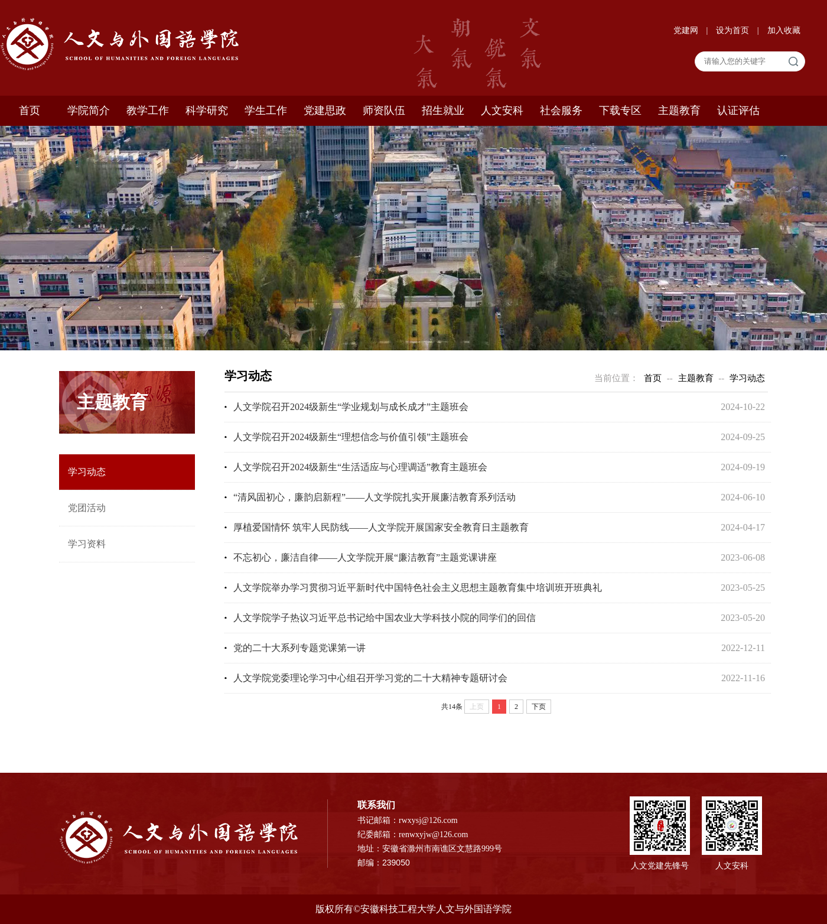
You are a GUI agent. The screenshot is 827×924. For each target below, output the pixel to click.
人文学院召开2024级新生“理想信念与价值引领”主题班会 (350, 437)
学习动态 (87, 472)
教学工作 (147, 110)
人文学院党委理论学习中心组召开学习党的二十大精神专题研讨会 (370, 678)
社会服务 (561, 110)
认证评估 (738, 110)
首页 (29, 110)
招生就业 (443, 110)
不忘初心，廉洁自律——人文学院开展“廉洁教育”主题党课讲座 (365, 557)
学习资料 (87, 544)
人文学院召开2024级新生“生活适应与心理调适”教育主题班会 (360, 467)
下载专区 (620, 110)
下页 (539, 706)
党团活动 (87, 508)
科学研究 (206, 110)
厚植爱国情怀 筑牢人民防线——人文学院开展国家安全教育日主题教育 (381, 527)
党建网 (687, 30)
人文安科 (502, 110)
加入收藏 (783, 30)
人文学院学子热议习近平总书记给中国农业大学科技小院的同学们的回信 (384, 618)
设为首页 (733, 30)
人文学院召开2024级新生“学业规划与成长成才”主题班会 (350, 407)
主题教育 (679, 110)
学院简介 (88, 110)
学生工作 (266, 110)
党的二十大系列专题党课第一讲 (299, 648)
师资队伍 (384, 110)
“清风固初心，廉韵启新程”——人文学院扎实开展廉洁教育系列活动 (374, 497)
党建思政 (325, 110)
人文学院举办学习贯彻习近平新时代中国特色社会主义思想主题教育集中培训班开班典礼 (417, 588)
